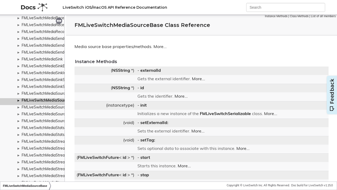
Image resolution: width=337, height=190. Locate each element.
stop (144, 175)
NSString (121, 71)
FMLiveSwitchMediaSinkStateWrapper (54, 80)
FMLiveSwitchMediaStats (43, 128)
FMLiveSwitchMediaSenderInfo (48, 39)
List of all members (323, 16)
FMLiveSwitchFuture (98, 158)
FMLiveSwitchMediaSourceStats (49, 121)
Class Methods (299, 16)
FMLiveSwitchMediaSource (44, 94)
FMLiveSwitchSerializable (225, 114)
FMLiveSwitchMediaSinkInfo (45, 73)
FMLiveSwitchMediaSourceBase (50, 101)
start (145, 158)
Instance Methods (276, 16)
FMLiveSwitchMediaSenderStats (49, 53)
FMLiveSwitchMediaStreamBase (49, 149)
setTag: (147, 140)
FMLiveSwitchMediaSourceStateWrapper (57, 114)
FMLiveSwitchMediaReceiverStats (50, 25)
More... (160, 47)
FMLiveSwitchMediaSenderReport (51, 46)
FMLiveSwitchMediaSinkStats (47, 87)
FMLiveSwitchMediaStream (45, 142)
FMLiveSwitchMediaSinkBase (46, 66)
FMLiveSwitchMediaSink (42, 59)
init (143, 105)
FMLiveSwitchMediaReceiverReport (52, 18)
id (142, 88)
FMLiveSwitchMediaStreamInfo (48, 156)
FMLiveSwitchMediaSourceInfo (48, 108)
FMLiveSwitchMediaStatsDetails (49, 135)
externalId (150, 71)
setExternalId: (154, 123)
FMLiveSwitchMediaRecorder (46, 32)
